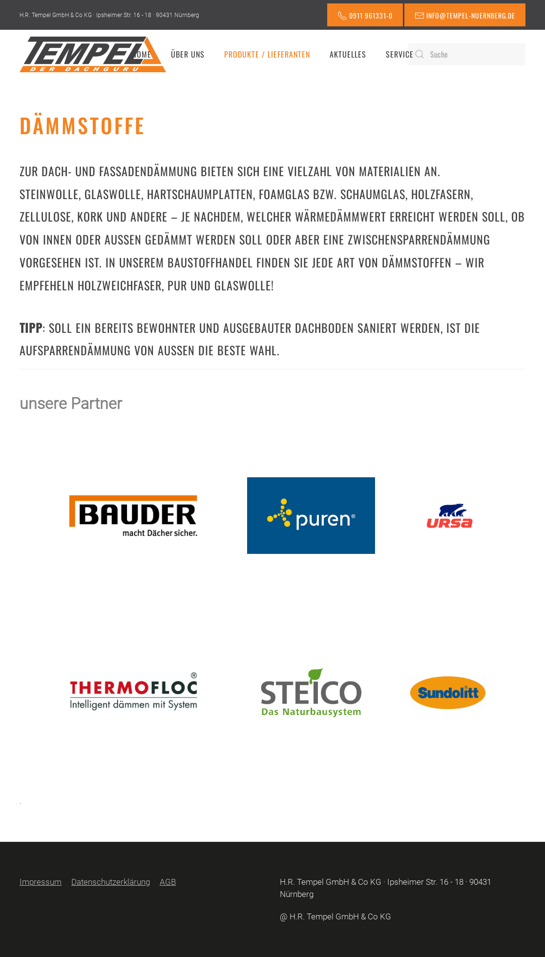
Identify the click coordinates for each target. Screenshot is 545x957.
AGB (168, 882)
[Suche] (466, 54)
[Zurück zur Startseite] (93, 54)
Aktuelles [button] (348, 54)
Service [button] (400, 54)
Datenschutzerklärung (110, 882)
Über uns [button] (188, 54)
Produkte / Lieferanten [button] (267, 54)
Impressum (41, 882)
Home (141, 54)
